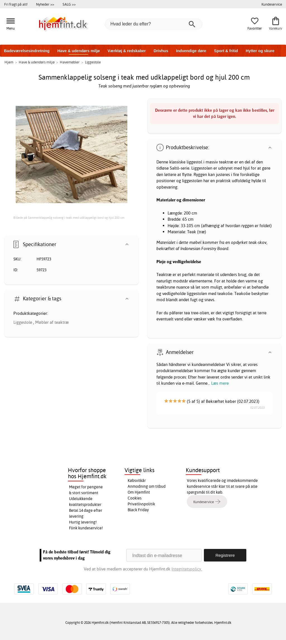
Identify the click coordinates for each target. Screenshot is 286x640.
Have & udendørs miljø (78, 51)
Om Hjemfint (139, 492)
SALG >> (69, 4)
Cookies (135, 498)
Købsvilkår (137, 480)
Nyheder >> (45, 4)
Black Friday (138, 509)
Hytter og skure (260, 51)
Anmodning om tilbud (147, 486)
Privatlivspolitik (141, 503)
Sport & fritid (226, 51)
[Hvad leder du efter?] (153, 24)
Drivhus (161, 51)
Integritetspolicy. (186, 569)
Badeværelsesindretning (26, 51)
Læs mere (220, 383)
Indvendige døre (191, 51)
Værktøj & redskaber (127, 51)
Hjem (8, 62)
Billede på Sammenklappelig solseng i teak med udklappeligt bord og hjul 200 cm (68, 218)
